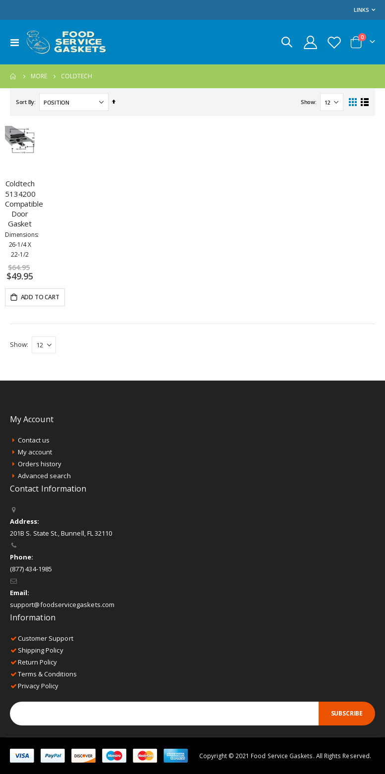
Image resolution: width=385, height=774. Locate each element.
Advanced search (44, 475)
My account (35, 451)
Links (361, 9)
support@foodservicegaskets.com (62, 604)
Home (13, 76)
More (39, 76)
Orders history (40, 463)
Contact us (34, 440)
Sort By (25, 102)
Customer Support (45, 638)
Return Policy (37, 662)
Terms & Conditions (47, 673)
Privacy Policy (38, 685)
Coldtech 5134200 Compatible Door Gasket (20, 218)
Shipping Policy (40, 650)
